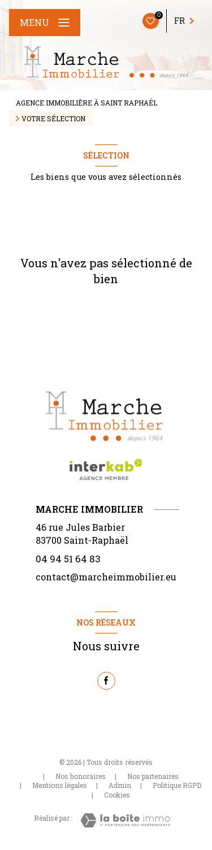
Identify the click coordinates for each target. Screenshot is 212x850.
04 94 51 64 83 (68, 558)
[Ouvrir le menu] (44, 22)
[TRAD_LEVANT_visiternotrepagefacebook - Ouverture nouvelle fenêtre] (106, 681)
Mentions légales (59, 785)
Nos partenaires (153, 776)
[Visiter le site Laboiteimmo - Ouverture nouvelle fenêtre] (125, 820)
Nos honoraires (80, 776)
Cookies (117, 795)
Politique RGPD (177, 785)
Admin (120, 785)
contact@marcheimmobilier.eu (106, 577)
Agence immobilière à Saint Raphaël (86, 102)
